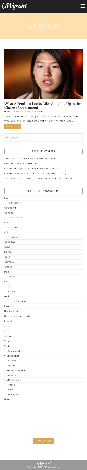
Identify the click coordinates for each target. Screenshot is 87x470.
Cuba (7, 246)
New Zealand (11, 311)
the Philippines (11, 355)
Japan (7, 286)
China (8, 111)
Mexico (7, 296)
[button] (83, 6)
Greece (8, 266)
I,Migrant (13, 5)
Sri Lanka (8, 336)
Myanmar (9, 306)
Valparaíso (13, 227)
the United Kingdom (14, 370)
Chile (7, 222)
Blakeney (12, 375)
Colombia (9, 241)
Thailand (8, 346)
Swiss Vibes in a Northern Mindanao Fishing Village (30, 158)
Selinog (11, 365)
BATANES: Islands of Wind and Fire (21, 163)
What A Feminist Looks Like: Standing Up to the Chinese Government (42, 105)
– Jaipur (11, 276)
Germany (9, 261)
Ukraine (8, 399)
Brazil (7, 198)
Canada (8, 212)
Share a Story (43, 440)
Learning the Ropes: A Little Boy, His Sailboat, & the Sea (32, 168)
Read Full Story (12, 126)
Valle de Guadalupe (17, 301)
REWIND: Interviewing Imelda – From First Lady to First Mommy (35, 173)
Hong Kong (13, 237)
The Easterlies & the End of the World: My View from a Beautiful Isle (38, 178)
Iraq (6, 281)
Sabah (7, 326)
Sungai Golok (14, 351)
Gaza (7, 256)
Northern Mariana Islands (17, 316)
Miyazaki (11, 291)
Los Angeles (13, 394)
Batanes (12, 360)
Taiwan (8, 341)
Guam (11, 389)
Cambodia (10, 207)
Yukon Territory (15, 217)
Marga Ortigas (19, 111)
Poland (8, 321)
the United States (13, 380)
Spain (7, 331)
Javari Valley (14, 203)
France (7, 251)
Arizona (11, 385)
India (6, 271)
